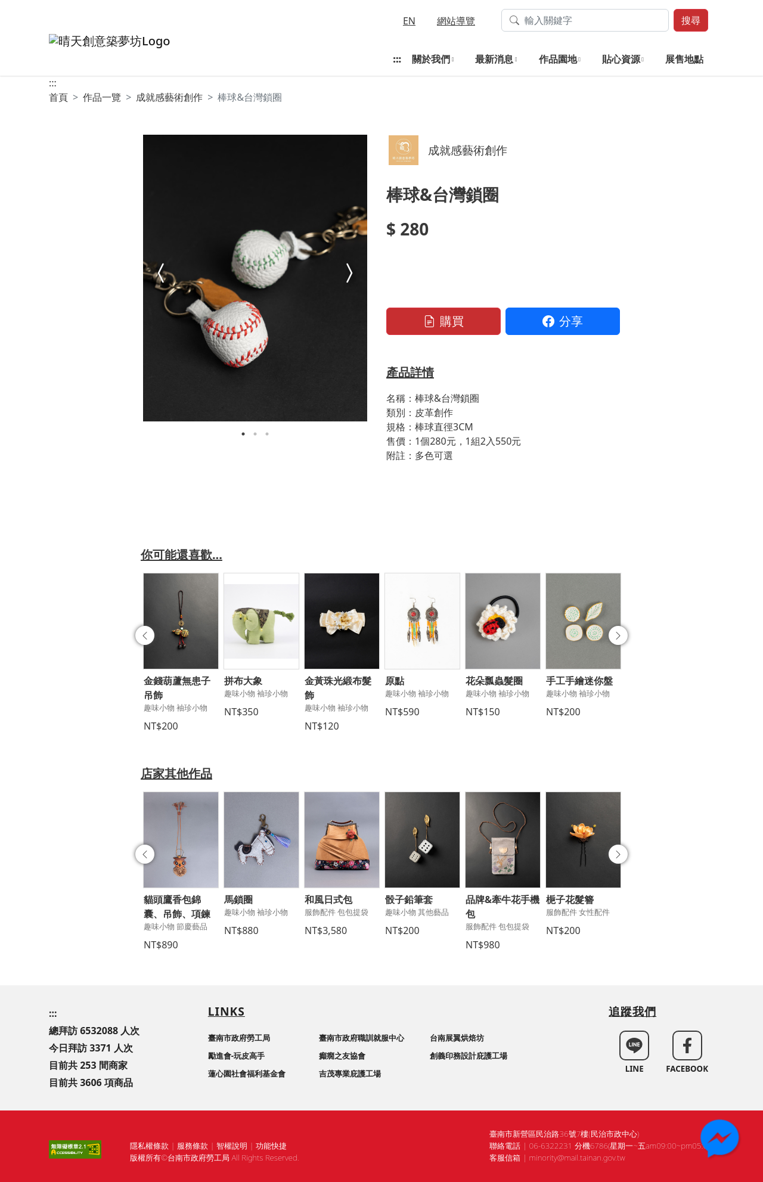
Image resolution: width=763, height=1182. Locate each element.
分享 (562, 321)
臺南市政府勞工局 (239, 1037)
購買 (443, 321)
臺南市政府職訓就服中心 (361, 1037)
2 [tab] (255, 434)
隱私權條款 (149, 1145)
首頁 (58, 97)
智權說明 (231, 1145)
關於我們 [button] (431, 59)
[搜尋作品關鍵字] (585, 20)
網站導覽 (456, 20)
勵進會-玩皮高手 (236, 1055)
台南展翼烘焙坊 (457, 1037)
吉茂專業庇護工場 (350, 1073)
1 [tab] (243, 434)
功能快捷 (271, 1145)
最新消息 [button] (494, 59)
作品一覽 (102, 97)
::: (397, 59)
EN (409, 20)
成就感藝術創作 (169, 97)
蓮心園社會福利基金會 (247, 1073)
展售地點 (684, 59)
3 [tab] (267, 434)
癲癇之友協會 (342, 1055)
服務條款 (192, 1145)
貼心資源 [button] (621, 59)
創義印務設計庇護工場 (468, 1055)
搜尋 (690, 20)
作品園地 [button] (558, 59)
